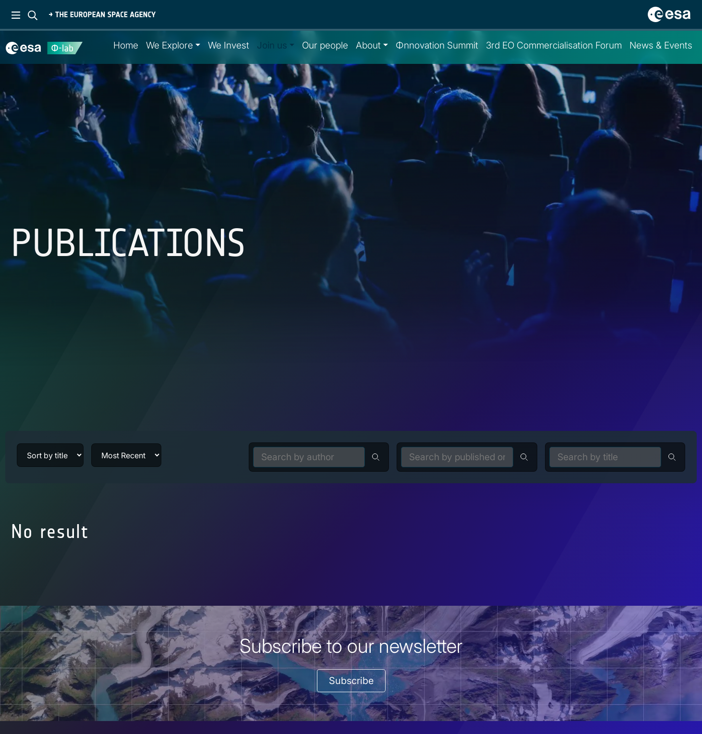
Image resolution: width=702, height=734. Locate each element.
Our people (325, 45)
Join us (272, 45)
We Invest (228, 45)
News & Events (660, 45)
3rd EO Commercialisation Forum (554, 45)
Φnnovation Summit (437, 45)
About (368, 45)
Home (125, 45)
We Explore (169, 45)
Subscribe (351, 680)
